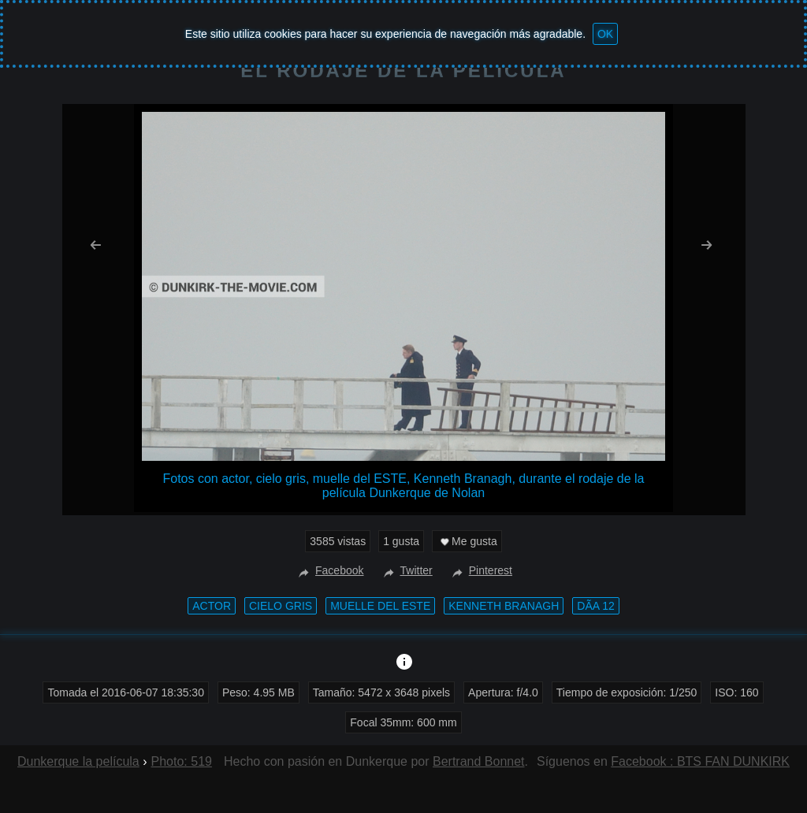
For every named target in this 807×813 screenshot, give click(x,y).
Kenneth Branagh (503, 606)
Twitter (406, 570)
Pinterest (480, 570)
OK (605, 34)
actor (211, 606)
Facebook (329, 570)
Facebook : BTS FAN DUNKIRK (700, 761)
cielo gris (280, 606)
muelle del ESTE (380, 606)
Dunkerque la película (78, 761)
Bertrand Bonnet (479, 761)
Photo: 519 (181, 761)
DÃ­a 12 (595, 606)
